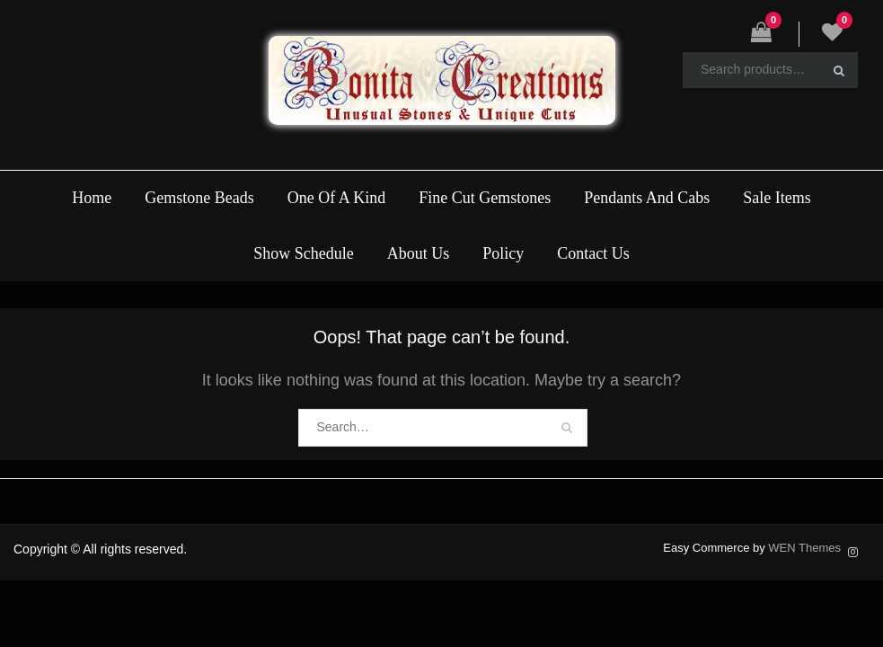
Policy (503, 253)
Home (91, 198)
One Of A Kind (336, 198)
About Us (418, 253)
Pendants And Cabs (647, 198)
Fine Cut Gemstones (485, 198)
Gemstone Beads (199, 198)
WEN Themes (804, 547)
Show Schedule (303, 253)
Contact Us (593, 253)
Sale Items (776, 198)
